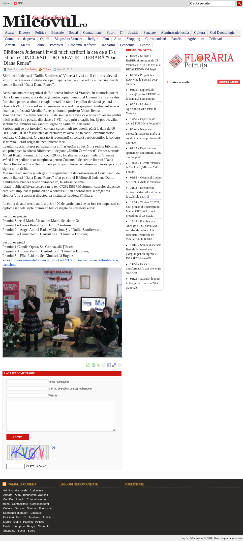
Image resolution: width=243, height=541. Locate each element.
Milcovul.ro (196, 538)
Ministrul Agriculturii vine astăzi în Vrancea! (141, 109)
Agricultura (196, 39)
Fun (106, 39)
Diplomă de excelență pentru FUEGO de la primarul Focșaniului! (143, 94)
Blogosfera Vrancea (68, 39)
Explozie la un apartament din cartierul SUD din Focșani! (143, 153)
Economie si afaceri (82, 45)
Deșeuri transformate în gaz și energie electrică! (143, 268)
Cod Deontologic (222, 32)
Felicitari (215, 39)
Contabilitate (92, 32)
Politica (40, 32)
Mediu (25, 45)
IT (121, 32)
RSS (20, 3)
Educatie (57, 32)
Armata (10, 45)
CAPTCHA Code (35, 466)
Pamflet (176, 39)
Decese (145, 45)
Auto (117, 39)
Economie (127, 45)
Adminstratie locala (175, 32)
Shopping (133, 39)
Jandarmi (108, 45)
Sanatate (150, 32)
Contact (7, 3)
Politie (40, 45)
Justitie (133, 32)
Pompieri (56, 45)
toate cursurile (180, 82)
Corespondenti (155, 39)
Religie (93, 39)
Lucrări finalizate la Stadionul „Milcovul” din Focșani (143, 167)
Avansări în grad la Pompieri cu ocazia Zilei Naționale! (142, 283)
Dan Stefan (30, 69)
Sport (111, 32)
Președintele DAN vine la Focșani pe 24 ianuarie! (142, 79)
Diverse (24, 32)
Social (73, 32)
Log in (184, 538)
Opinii (44, 39)
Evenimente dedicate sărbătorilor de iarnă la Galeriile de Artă (143, 192)
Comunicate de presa (20, 39)
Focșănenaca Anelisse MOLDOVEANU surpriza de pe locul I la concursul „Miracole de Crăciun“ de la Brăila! (142, 230)
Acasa (9, 32)
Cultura (199, 32)
